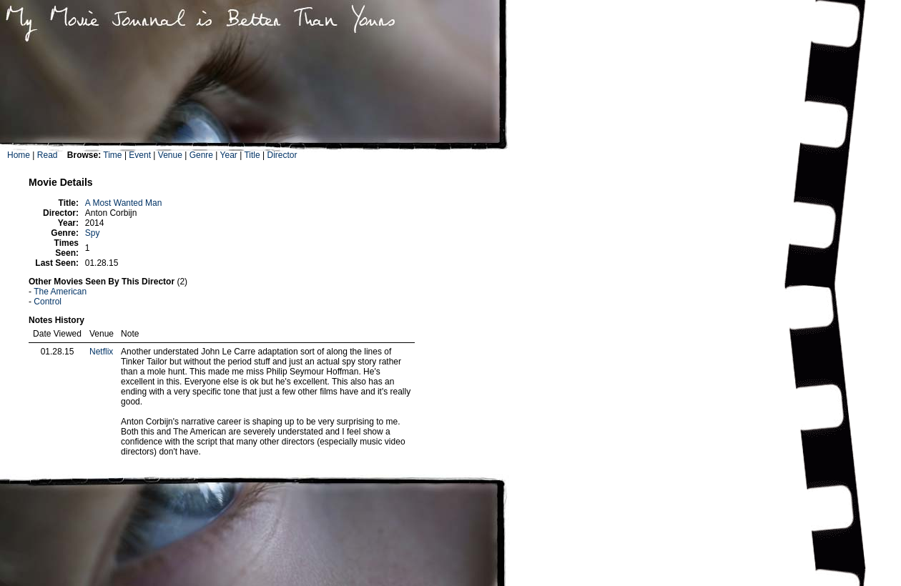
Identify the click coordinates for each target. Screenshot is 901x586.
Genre (201, 155)
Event (140, 155)
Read (47, 155)
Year (228, 155)
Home (18, 155)
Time (112, 155)
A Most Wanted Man (123, 203)
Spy (92, 233)
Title (252, 155)
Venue (170, 155)
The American (60, 292)
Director (282, 155)
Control (47, 302)
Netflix (101, 352)
